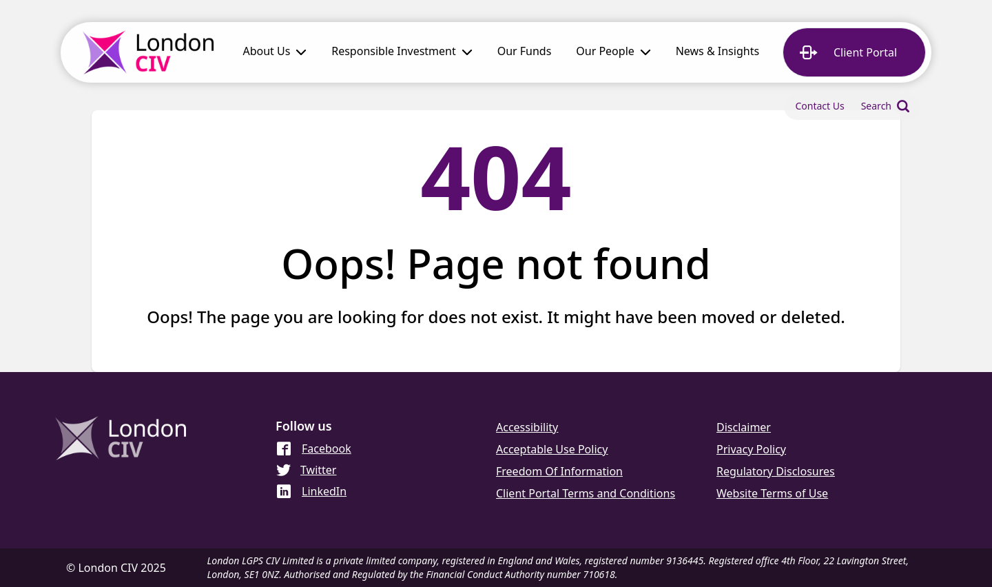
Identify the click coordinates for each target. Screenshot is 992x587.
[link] (525, 52)
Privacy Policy (751, 449)
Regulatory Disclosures (775, 471)
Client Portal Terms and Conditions (585, 493)
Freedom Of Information (559, 471)
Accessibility (527, 427)
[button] (274, 52)
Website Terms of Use (772, 493)
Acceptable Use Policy (552, 449)
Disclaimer (743, 427)
